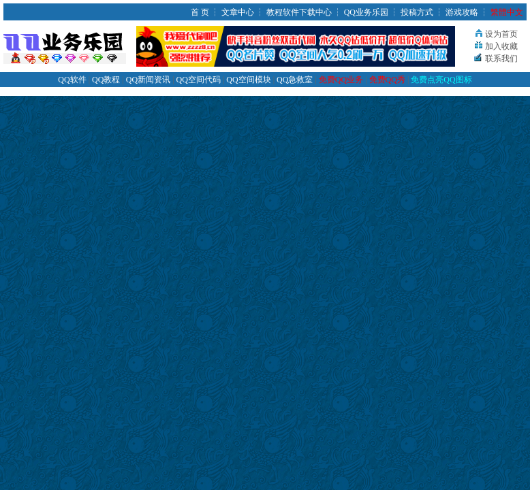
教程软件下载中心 (299, 12)
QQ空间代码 (198, 79)
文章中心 (237, 12)
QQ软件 (72, 79)
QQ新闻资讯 (148, 79)
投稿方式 (417, 12)
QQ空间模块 (248, 79)
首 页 (200, 12)
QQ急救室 (295, 79)
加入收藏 (501, 46)
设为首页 (501, 34)
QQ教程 (106, 79)
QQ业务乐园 (366, 12)
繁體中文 (506, 12)
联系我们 (501, 58)
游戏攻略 (462, 12)
